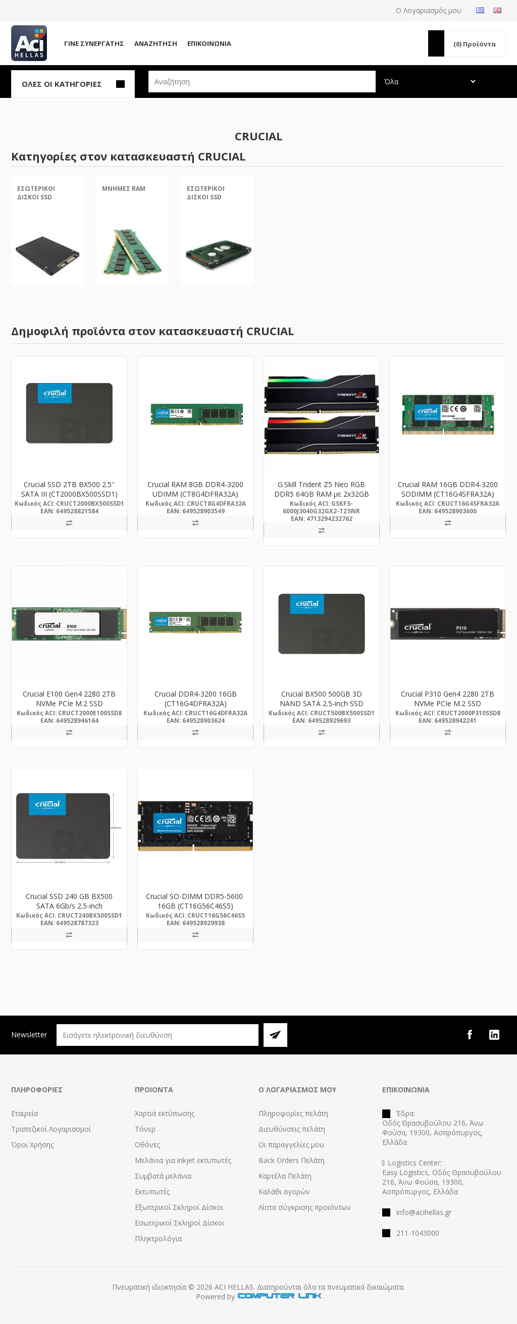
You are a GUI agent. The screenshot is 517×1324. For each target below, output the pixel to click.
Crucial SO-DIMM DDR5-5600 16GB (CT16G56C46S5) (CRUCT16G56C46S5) (195, 905)
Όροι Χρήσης (32, 1144)
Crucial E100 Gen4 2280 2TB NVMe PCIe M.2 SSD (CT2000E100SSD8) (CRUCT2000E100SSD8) (69, 708)
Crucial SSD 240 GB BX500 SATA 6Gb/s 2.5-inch (69, 901)
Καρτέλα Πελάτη (285, 1176)
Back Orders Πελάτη (291, 1160)
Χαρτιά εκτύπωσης (164, 1113)
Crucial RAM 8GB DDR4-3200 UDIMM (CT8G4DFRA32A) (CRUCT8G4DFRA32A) (195, 494)
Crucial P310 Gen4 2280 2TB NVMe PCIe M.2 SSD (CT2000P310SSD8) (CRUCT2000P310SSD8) (447, 708)
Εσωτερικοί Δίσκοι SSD (36, 192)
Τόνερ (145, 1129)
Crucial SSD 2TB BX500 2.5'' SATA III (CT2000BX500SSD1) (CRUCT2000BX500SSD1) (69, 494)
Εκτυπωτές (152, 1191)
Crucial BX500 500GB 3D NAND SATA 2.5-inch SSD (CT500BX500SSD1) (322, 703)
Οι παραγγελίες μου (291, 1144)
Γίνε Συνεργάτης (94, 43)
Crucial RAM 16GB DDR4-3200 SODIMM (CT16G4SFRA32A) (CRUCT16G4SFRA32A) (448, 494)
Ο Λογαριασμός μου (428, 10)
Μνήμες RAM (123, 188)
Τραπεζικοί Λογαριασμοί (51, 1129)
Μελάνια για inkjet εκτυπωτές (183, 1160)
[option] (47, 240)
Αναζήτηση (155, 43)
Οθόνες (147, 1144)
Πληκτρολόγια (158, 1238)
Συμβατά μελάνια (163, 1176)
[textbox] (262, 81)
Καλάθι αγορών (284, 1191)
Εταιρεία (24, 1113)
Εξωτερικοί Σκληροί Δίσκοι (179, 1207)
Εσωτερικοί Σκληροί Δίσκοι (179, 1223)
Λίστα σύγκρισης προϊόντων (304, 1207)
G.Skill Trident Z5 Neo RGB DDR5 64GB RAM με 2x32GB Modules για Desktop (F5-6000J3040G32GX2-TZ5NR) (321, 499)
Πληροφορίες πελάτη (293, 1113)
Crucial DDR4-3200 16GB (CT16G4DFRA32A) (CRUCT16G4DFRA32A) (195, 703)
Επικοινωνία (209, 43)
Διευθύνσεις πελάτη (291, 1129)
